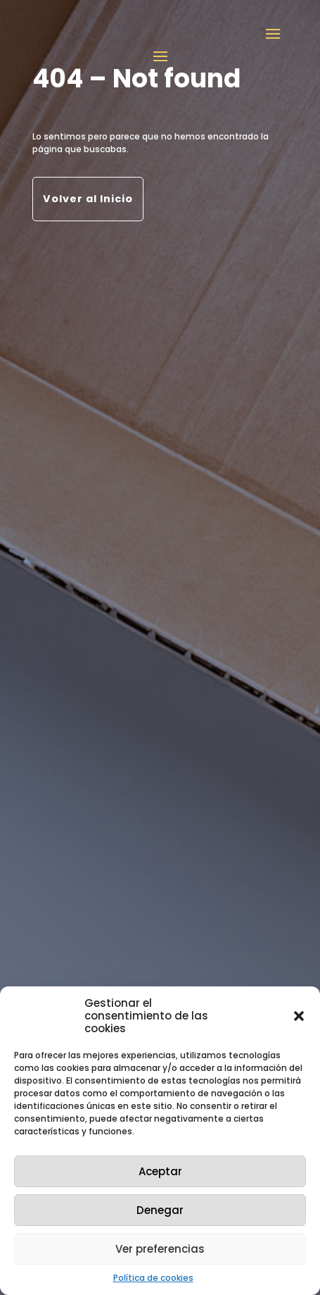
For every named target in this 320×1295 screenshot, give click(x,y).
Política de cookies (153, 1278)
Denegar (160, 1210)
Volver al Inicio (88, 199)
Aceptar (160, 1171)
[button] (299, 1016)
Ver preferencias (160, 1248)
